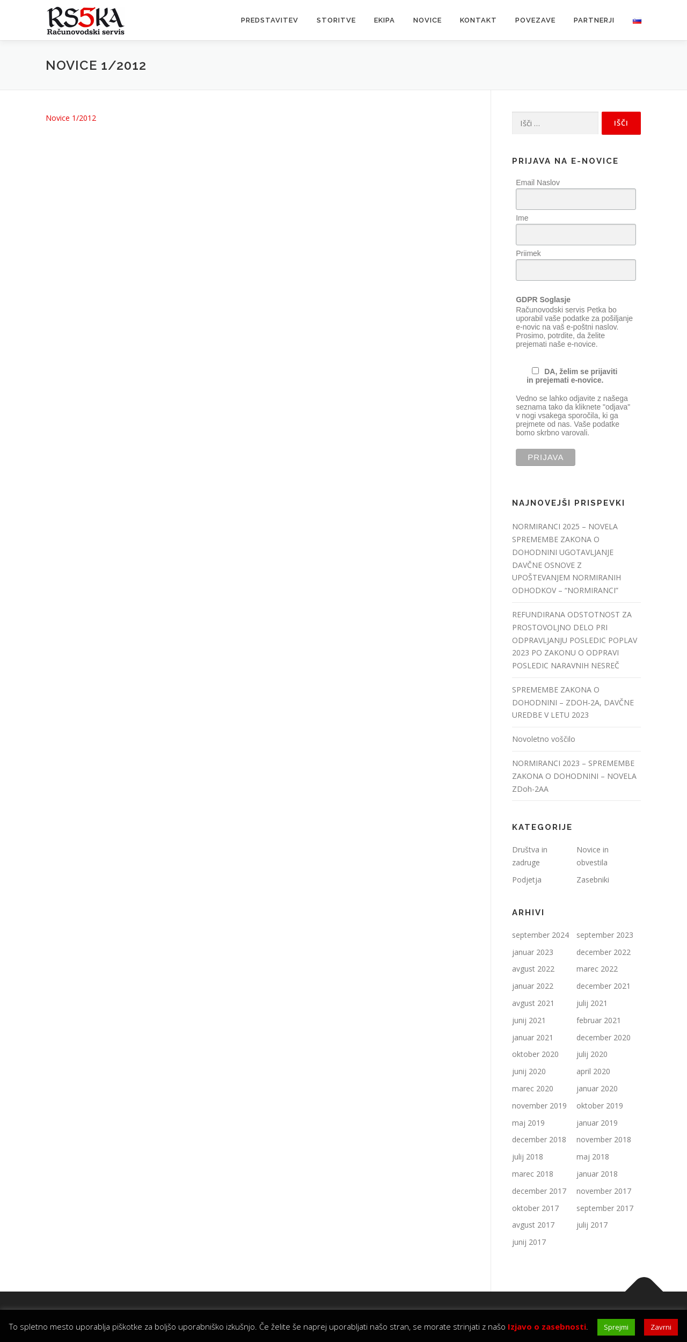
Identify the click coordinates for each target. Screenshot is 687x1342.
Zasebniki (592, 879)
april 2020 (593, 1071)
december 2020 (603, 1037)
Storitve (336, 20)
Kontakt (478, 20)
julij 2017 (592, 1225)
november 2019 (539, 1105)
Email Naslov (538, 182)
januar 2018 (597, 1174)
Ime (522, 218)
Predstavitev (269, 20)
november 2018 (603, 1139)
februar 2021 (598, 1020)
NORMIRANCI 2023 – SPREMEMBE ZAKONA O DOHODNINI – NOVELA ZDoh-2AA (574, 776)
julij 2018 (527, 1156)
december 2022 (603, 952)
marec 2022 (597, 969)
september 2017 (604, 1208)
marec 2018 (532, 1174)
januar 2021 (532, 1037)
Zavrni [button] (661, 1327)
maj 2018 (592, 1156)
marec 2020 (532, 1088)
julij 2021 (592, 1003)
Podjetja (527, 879)
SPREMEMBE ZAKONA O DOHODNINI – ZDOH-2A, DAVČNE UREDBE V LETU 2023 (573, 702)
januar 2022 (532, 986)
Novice (427, 20)
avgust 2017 (533, 1225)
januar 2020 (597, 1088)
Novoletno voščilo (543, 739)
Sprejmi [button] (616, 1327)
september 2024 (540, 935)
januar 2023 (532, 952)
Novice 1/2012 (71, 118)
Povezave (535, 20)
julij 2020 (592, 1054)
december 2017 (539, 1191)
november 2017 (603, 1191)
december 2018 (539, 1139)
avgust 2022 (533, 969)
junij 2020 (529, 1071)
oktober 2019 (599, 1105)
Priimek (528, 253)
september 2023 (604, 935)
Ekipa (384, 20)
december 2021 (603, 986)
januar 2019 (597, 1123)
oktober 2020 (535, 1054)
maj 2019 (528, 1123)
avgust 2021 (533, 1003)
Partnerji (594, 20)
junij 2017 (529, 1242)
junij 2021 (529, 1020)
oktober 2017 (535, 1208)
